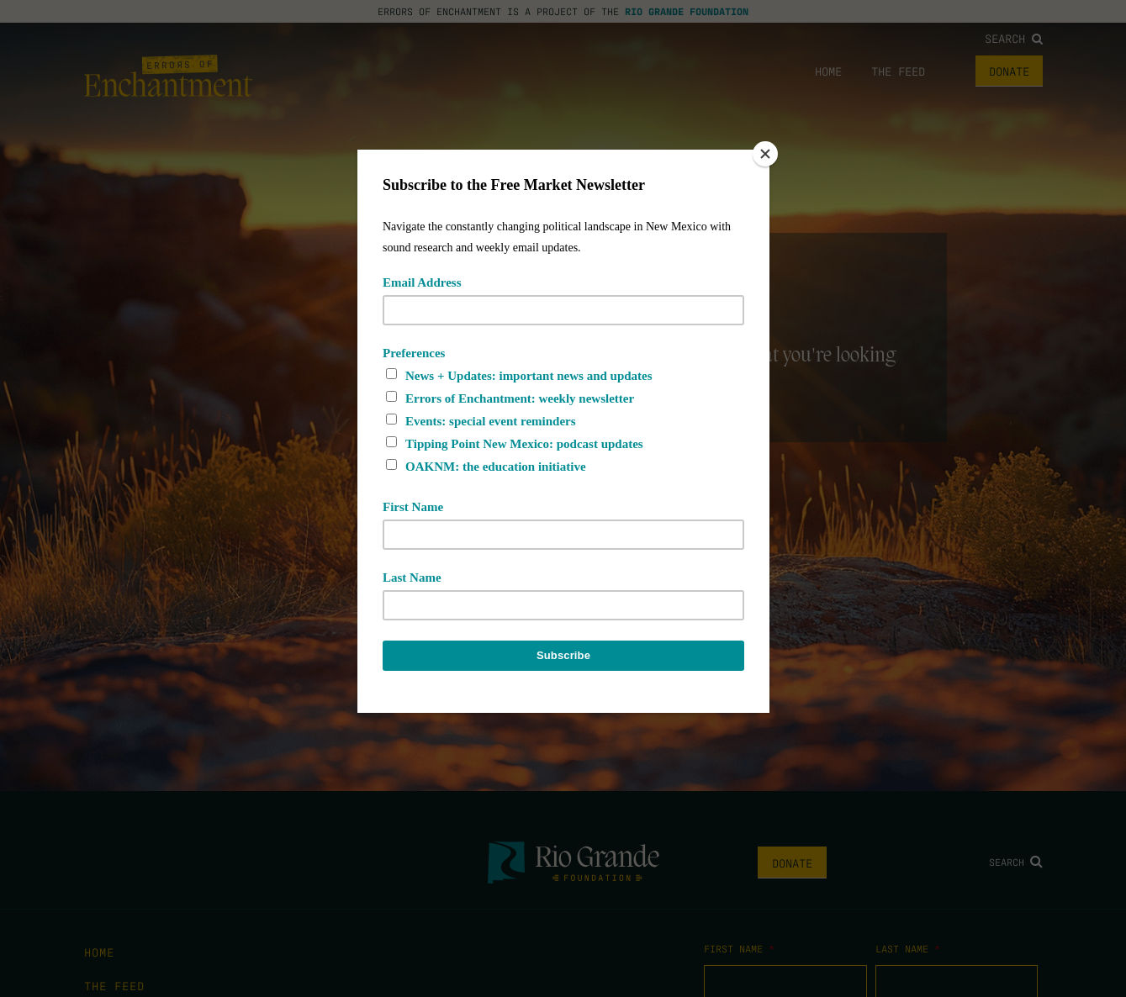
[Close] (765, 153)
